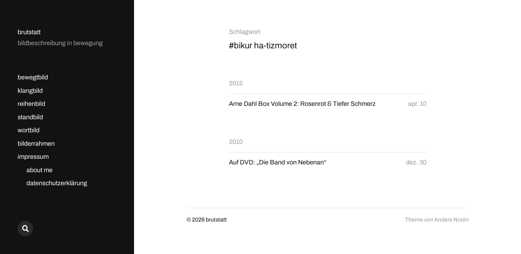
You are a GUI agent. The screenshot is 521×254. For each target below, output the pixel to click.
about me (39, 170)
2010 (236, 141)
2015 (236, 83)
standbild (30, 117)
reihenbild (31, 103)
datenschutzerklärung (56, 183)
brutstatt (29, 32)
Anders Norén (451, 220)
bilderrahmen (36, 143)
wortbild (29, 130)
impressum (33, 156)
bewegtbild (33, 77)
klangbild (30, 90)
